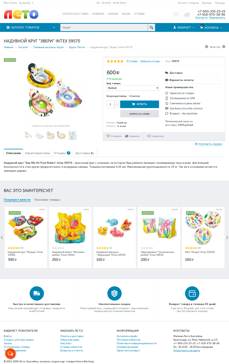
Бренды (207, 3)
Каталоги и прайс (127, 336)
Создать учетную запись (19, 339)
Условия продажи (127, 347)
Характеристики (37, 153)
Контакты (201, 17)
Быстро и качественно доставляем (36, 304)
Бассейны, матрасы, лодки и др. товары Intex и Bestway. (60, 361)
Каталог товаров (188, 3)
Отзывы (62, 153)
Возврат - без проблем (183, 113)
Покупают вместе (17, 199)
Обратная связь (69, 339)
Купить (142, 104)
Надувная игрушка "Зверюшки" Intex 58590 (110, 253)
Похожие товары (47, 199)
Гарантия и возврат (128, 350)
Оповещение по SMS (182, 98)
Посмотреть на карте (186, 350)
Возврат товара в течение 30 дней (192, 304)
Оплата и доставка (71, 336)
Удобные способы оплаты (186, 108)
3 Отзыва (132, 61)
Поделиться (155, 135)
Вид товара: (114, 83)
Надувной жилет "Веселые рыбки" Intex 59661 (68, 253)
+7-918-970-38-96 (211, 14)
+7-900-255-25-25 (211, 11)
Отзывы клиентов (71, 347)
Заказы (8, 343)
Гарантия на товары (182, 93)
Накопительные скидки (114, 304)
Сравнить (134, 136)
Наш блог (65, 343)
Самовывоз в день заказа (185, 103)
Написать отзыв (150, 61)
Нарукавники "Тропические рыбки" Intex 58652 (157, 253)
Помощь (220, 3)
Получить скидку (210, 144)
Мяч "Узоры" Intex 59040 (200, 252)
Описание (13, 153)
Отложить (116, 136)
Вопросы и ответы (71, 350)
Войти (8, 336)
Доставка (82, 153)
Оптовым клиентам (128, 339)
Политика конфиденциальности (137, 343)
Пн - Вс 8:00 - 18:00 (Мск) (111, 3)
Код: (168, 61)
